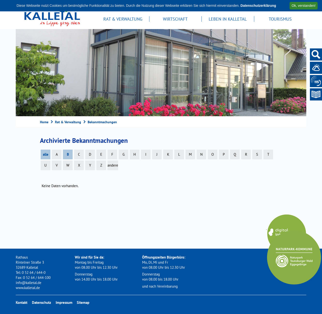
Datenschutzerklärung (258, 6)
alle (45, 154)
